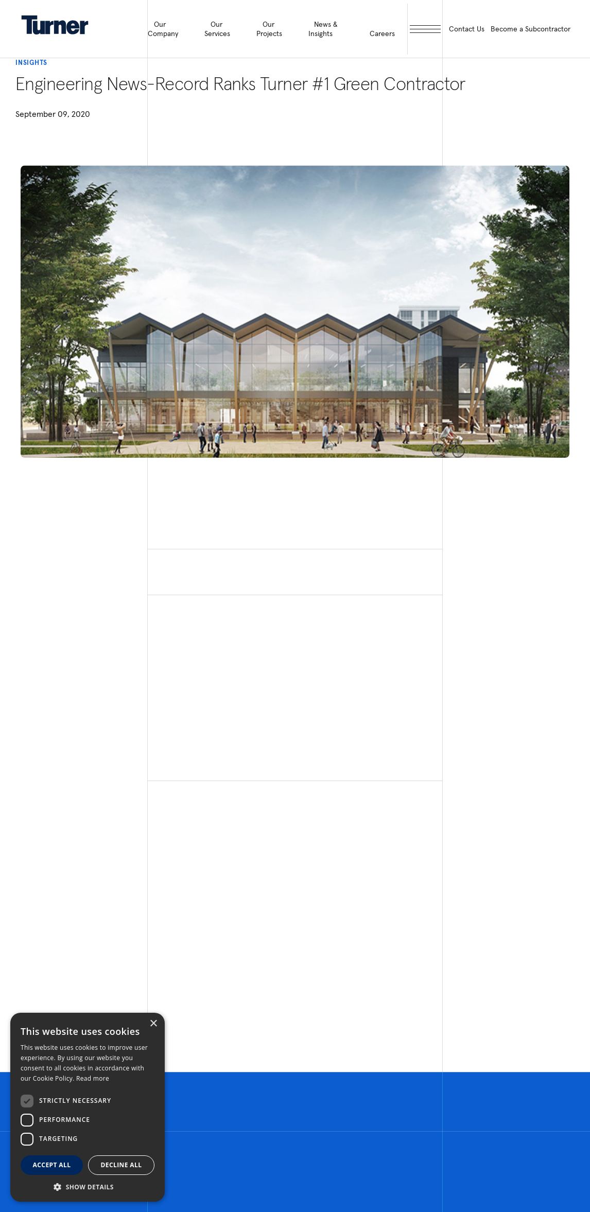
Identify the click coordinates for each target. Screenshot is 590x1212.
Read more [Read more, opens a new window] (92, 1078)
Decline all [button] (121, 1165)
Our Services (217, 29)
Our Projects (269, 29)
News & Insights (323, 29)
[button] (87, 1186)
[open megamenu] (425, 29)
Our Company (163, 29)
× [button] (153, 1024)
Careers (382, 33)
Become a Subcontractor (530, 28)
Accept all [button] (52, 1165)
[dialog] (87, 1107)
